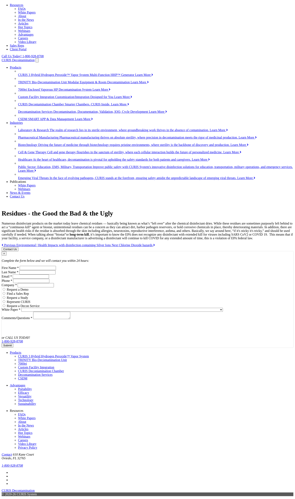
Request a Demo (17, 289)
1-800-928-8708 (23, 56)
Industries (16, 122)
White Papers (27, 12)
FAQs (22, 8)
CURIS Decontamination (18, 60)
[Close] (4, 253)
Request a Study (17, 297)
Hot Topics (25, 27)
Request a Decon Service (23, 306)
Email (7, 276)
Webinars (24, 31)
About (22, 16)
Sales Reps (17, 45)
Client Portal (18, 49)
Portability (25, 390)
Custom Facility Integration (36, 368)
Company (9, 285)
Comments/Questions (17, 319)
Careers (23, 38)
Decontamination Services (35, 376)
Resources (16, 5)
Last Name (10, 272)
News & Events (20, 192)
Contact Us (17, 196)
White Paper (11, 309)
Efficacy (23, 394)
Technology (25, 401)
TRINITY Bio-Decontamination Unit (42, 361)
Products (15, 67)
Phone (7, 280)
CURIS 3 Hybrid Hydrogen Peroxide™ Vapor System (53, 357)
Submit (7, 346)
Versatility (25, 397)
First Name (10, 268)
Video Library (27, 42)
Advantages (26, 34)
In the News (26, 19)
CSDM (22, 379)
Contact (7, 455)
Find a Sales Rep (18, 293)
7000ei (22, 365)
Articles (23, 23)
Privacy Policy (27, 448)
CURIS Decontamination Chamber (41, 372)
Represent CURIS (18, 302)
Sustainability (27, 405)
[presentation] (28, 328)
